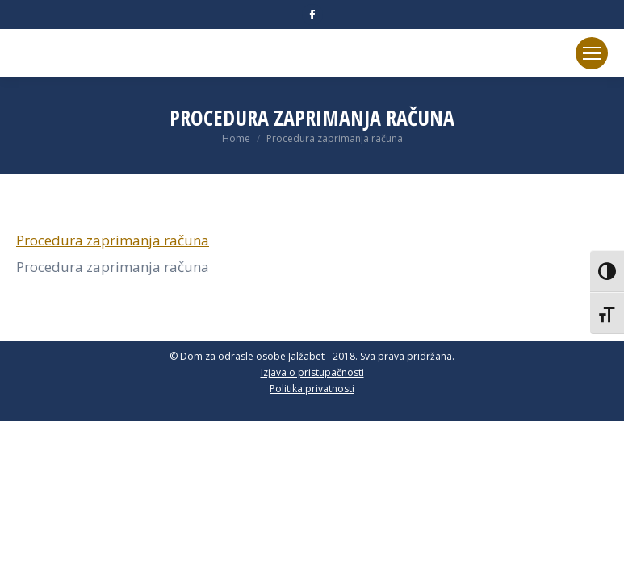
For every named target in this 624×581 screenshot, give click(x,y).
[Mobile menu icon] (592, 53)
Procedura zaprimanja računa (112, 240)
